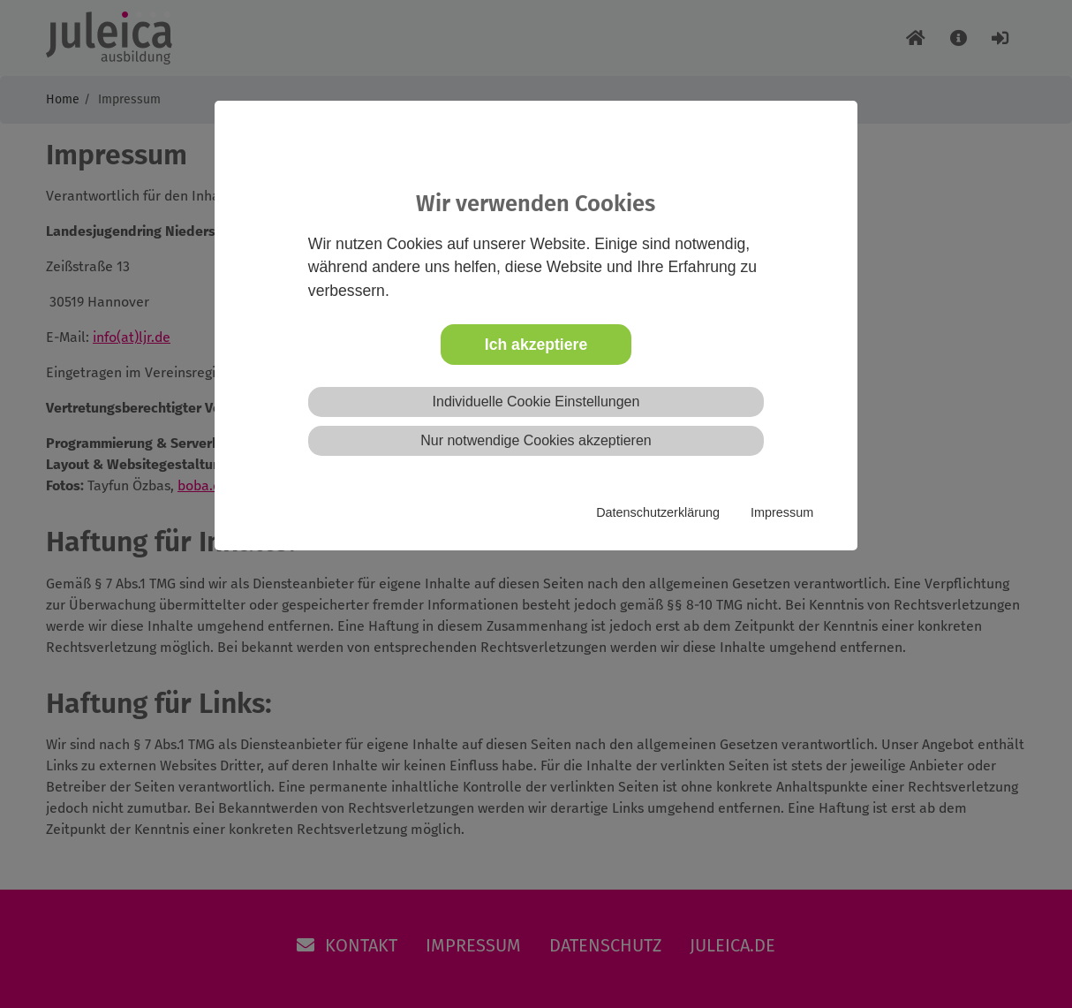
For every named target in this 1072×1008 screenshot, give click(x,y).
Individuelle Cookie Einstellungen (536, 401)
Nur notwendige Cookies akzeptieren (535, 440)
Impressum (782, 512)
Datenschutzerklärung (658, 512)
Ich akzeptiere (536, 344)
